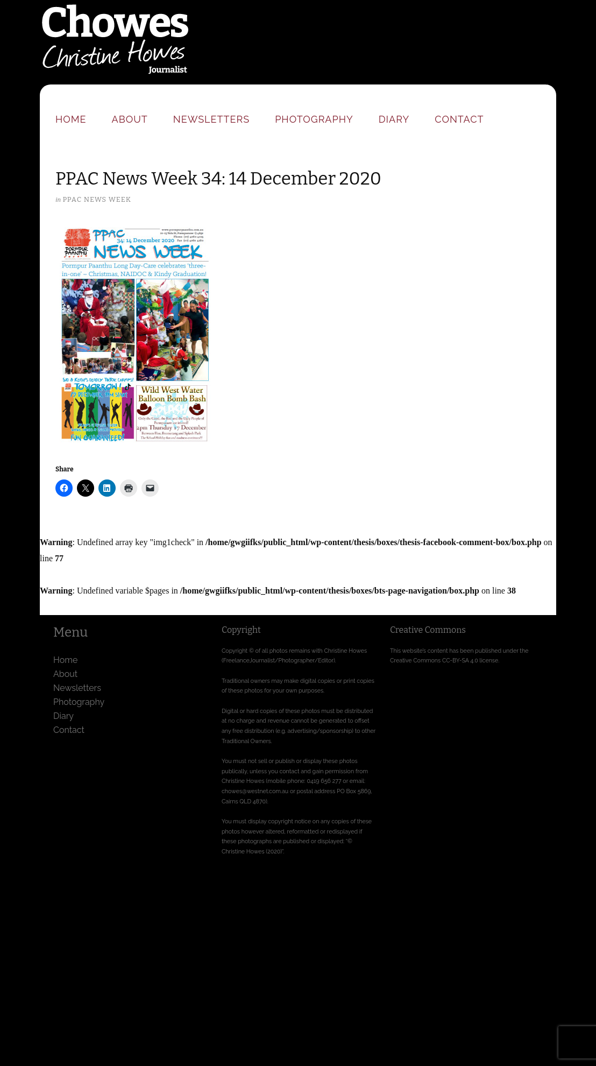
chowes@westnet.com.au (255, 791)
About (130, 119)
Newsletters (211, 119)
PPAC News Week (96, 199)
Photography (314, 119)
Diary (394, 119)
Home (71, 119)
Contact (459, 119)
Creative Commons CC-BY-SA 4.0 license (444, 660)
